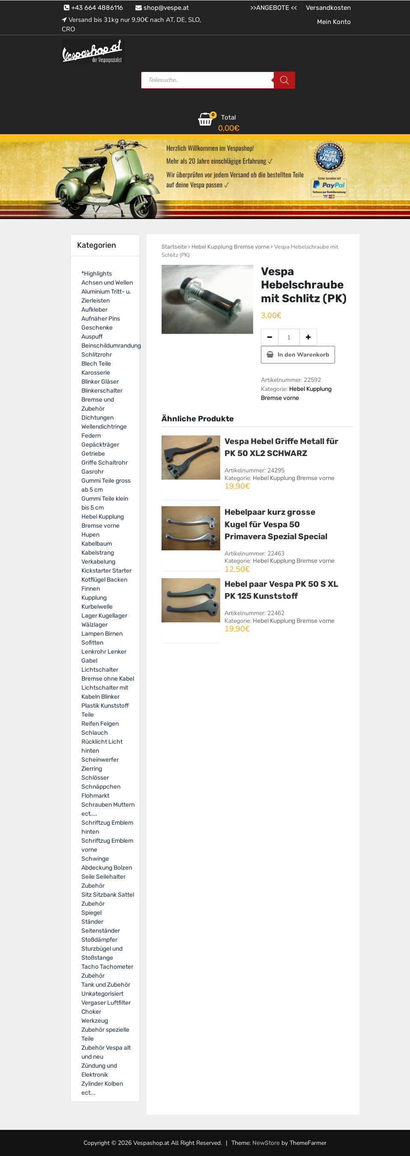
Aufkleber (94, 309)
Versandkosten (328, 8)
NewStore (266, 1143)
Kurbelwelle (97, 606)
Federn (91, 435)
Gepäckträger (100, 444)
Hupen (90, 534)
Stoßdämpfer (99, 939)
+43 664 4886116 (93, 8)
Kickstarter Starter (106, 570)
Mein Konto (334, 22)
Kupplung (94, 597)
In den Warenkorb (303, 355)
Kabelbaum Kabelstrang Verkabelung (98, 552)
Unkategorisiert (102, 993)
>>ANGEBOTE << (273, 8)
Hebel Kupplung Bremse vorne (230, 246)
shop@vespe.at (162, 8)
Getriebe (93, 453)
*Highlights (96, 273)
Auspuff (92, 336)
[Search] (284, 80)
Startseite (174, 246)
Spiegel (91, 912)
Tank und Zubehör (105, 984)
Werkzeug (94, 1020)
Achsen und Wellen (107, 282)
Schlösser (95, 777)
